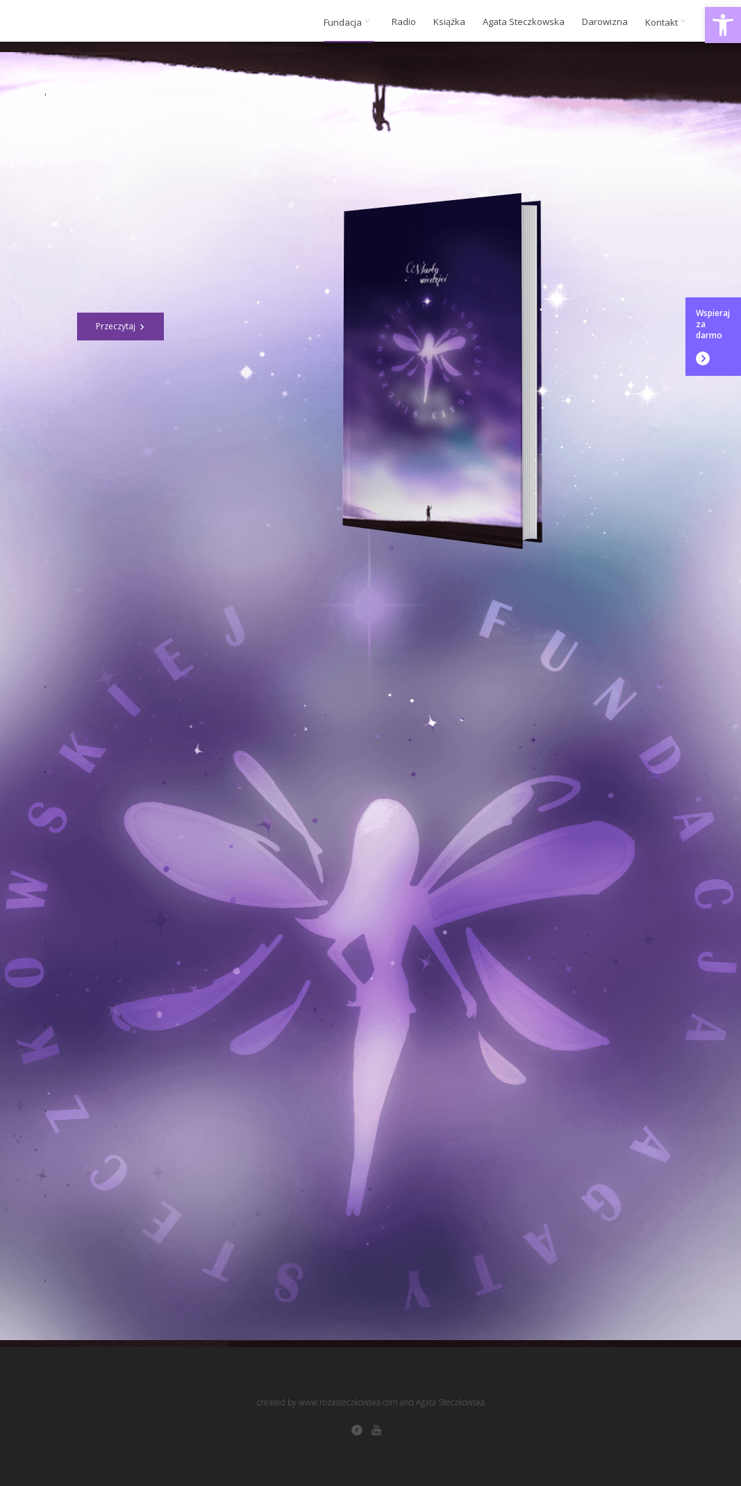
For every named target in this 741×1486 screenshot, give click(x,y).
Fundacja (349, 22)
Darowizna (605, 22)
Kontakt (667, 22)
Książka (449, 22)
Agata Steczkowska (524, 22)
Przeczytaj (120, 326)
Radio (404, 22)
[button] (723, 25)
